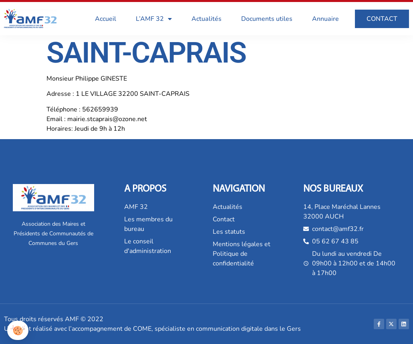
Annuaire (325, 18)
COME (142, 328)
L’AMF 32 (154, 19)
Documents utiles (266, 18)
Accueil (105, 18)
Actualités (206, 18)
